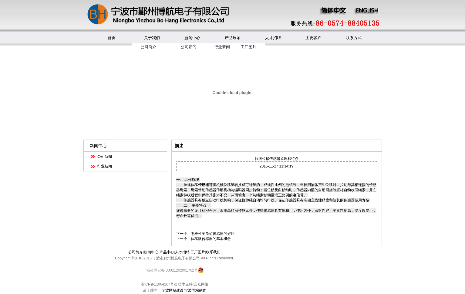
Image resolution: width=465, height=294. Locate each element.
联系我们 (213, 252)
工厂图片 (248, 47)
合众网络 (201, 284)
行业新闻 (222, 47)
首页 (112, 37)
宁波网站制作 (195, 290)
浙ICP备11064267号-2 (159, 284)
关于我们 (152, 37)
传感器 (203, 185)
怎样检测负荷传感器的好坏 (212, 233)
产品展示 (233, 37)
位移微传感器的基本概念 (211, 239)
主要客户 (313, 37)
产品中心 (167, 252)
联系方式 (354, 37)
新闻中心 (192, 37)
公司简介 (148, 47)
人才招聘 (273, 37)
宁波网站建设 (173, 290)
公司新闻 (189, 47)
